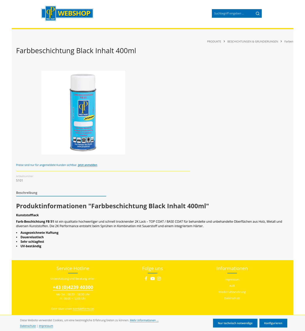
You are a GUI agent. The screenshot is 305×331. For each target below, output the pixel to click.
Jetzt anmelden (201, 74)
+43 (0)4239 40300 (73, 256)
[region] (73, 112)
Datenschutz (232, 267)
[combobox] (232, 14)
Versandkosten (192, 288)
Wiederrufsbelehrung (232, 261)
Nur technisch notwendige (235, 323)
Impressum (232, 248)
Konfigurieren (273, 323)
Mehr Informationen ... (144, 320)
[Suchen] (257, 14)
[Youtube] (153, 249)
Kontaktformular (83, 278)
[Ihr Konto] (269, 14)
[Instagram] (159, 249)
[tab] (61, 161)
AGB (232, 255)
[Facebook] (146, 249)
